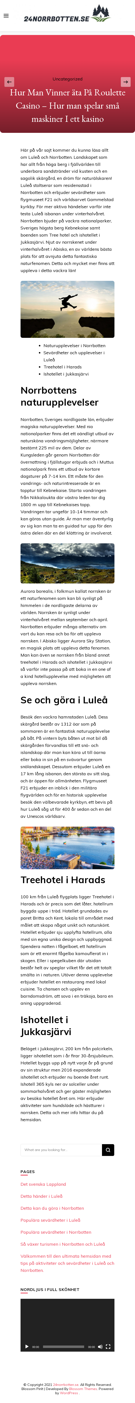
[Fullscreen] (108, 1346)
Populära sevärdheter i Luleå (50, 1220)
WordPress (69, 1393)
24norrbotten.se (66, 1384)
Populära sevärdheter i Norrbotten (56, 1232)
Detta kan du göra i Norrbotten (52, 1208)
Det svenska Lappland (43, 1184)
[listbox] (67, 82)
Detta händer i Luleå (42, 1196)
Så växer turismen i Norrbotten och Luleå (63, 1244)
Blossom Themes (83, 1389)
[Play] (26, 1346)
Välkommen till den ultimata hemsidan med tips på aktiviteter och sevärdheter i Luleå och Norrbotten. (67, 1263)
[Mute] (100, 1346)
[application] (67, 1325)
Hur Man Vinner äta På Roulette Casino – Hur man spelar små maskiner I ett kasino (67, 105)
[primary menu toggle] (6, 15)
